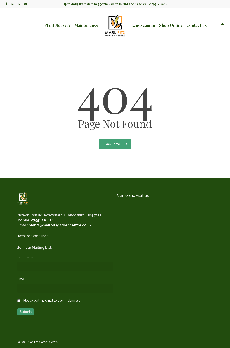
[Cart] (222, 25)
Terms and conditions (32, 236)
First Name (25, 257)
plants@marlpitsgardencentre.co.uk (60, 225)
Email (21, 279)
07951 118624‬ (42, 220)
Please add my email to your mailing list (51, 300)
